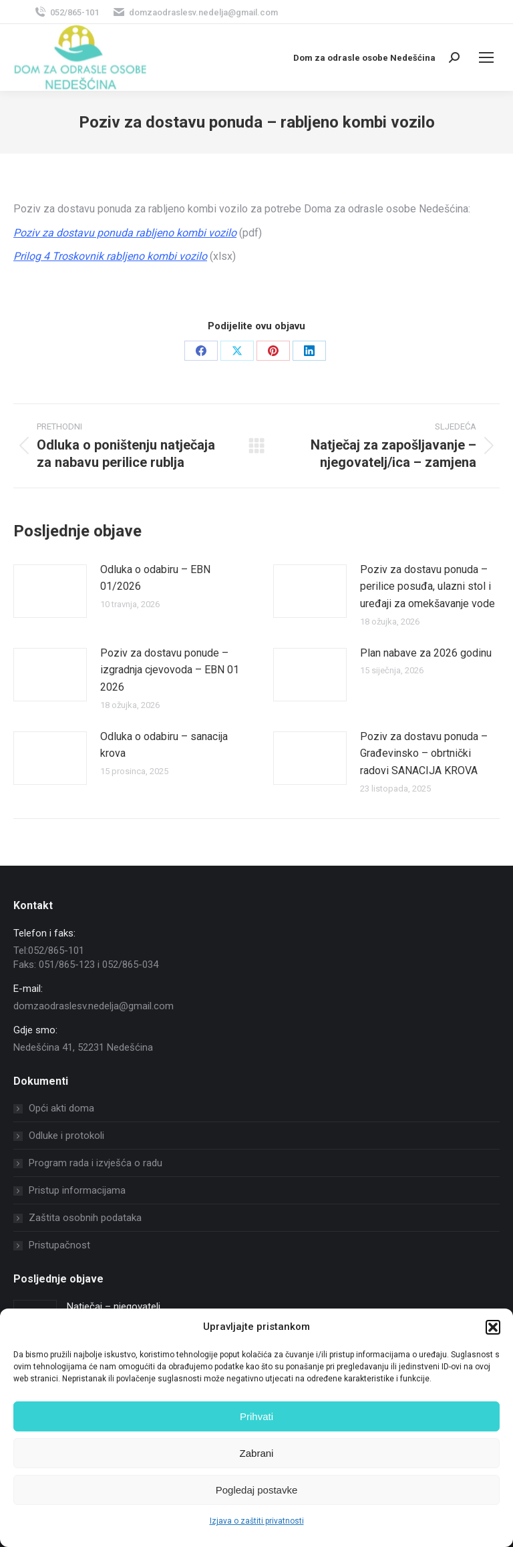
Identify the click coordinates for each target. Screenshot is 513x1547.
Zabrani (257, 1453)
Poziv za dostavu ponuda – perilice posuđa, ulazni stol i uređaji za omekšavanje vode (427, 586)
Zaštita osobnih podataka (85, 1218)
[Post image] (50, 591)
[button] (493, 1327)
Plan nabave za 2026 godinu (426, 653)
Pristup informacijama (77, 1190)
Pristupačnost (59, 1245)
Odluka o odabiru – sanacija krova (164, 745)
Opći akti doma (61, 1108)
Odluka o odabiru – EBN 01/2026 (155, 578)
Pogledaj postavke (257, 1490)
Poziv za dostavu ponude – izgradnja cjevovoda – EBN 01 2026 (169, 670)
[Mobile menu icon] (486, 57)
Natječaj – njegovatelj (113, 1307)
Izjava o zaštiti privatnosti (257, 1521)
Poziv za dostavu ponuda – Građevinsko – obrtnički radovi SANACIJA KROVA (424, 753)
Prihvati (256, 1416)
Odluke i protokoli (66, 1136)
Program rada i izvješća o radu (95, 1163)
